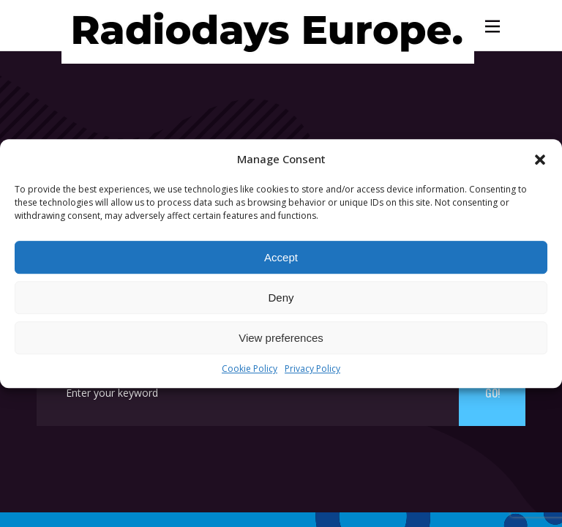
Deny (280, 297)
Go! (492, 392)
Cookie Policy (249, 369)
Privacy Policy (312, 369)
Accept (281, 257)
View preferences (281, 338)
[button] (540, 159)
